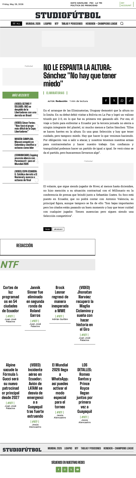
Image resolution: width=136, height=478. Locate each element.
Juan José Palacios (10, 320)
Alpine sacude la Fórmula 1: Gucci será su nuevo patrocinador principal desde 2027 (10, 381)
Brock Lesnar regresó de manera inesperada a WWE (60, 299)
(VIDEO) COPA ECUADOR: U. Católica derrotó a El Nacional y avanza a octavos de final (26, 176)
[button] (121, 23)
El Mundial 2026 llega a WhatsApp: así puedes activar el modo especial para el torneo (60, 386)
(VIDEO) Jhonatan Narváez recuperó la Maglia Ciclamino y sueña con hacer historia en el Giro (84, 308)
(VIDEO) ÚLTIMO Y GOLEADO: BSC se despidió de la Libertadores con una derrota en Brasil (25, 109)
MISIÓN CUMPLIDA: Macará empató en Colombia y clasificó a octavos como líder (25, 143)
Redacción (61, 101)
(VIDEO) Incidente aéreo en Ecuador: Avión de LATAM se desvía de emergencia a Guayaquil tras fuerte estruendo (35, 390)
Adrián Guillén (60, 319)
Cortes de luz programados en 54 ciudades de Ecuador (10, 299)
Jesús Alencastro (35, 425)
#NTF (10, 316)
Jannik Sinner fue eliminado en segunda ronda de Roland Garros (35, 301)
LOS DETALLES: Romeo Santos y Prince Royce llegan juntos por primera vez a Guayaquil (85, 388)
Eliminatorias (55, 93)
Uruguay (58, 229)
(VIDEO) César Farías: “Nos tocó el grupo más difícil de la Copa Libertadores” (25, 127)
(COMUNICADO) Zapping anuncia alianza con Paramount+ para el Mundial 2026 (26, 159)
